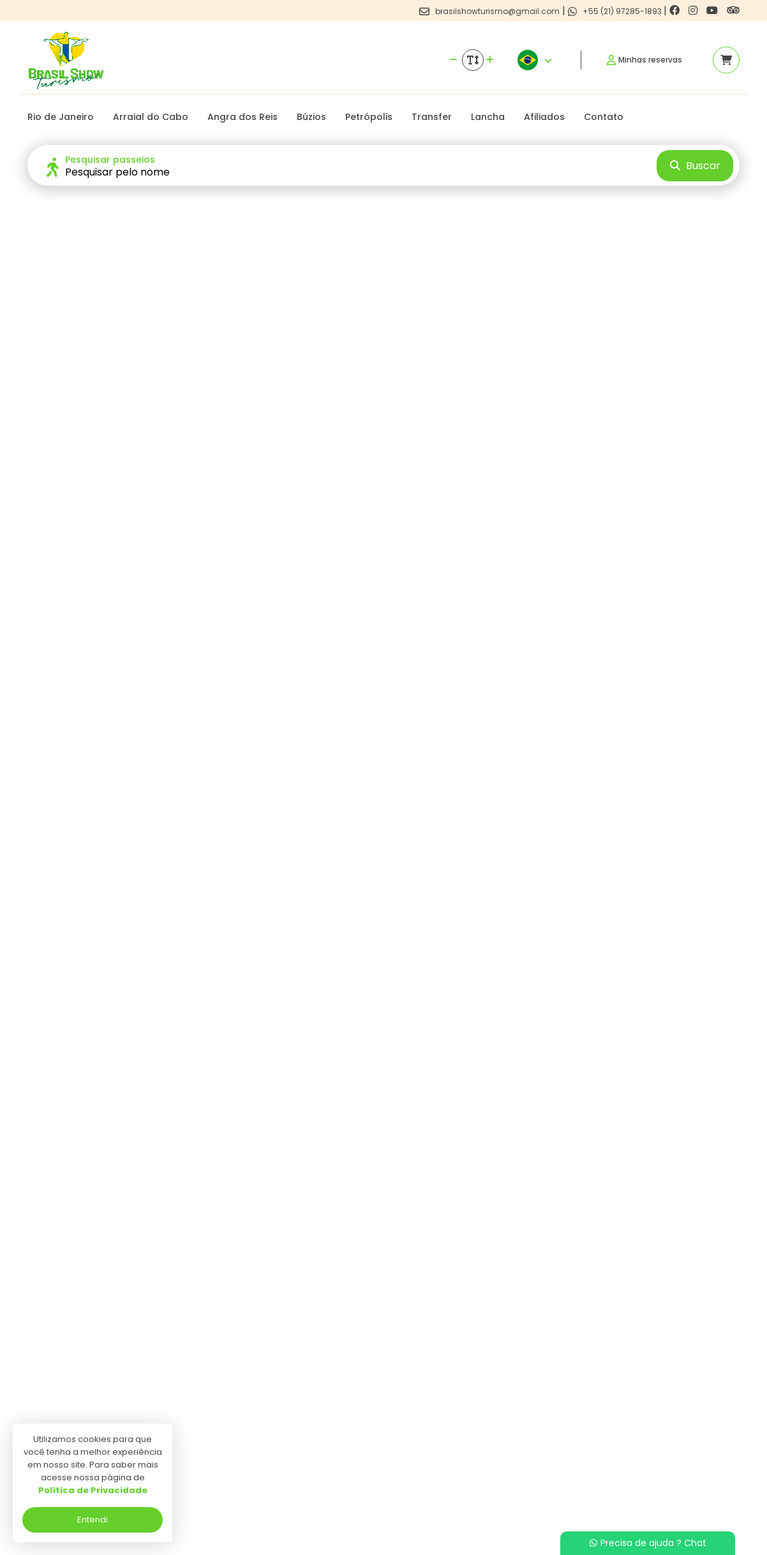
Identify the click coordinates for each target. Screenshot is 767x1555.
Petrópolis (368, 116)
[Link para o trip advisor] (733, 10)
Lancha (488, 116)
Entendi (92, 1520)
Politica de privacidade (328, 1414)
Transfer (432, 116)
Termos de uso (312, 1432)
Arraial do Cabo (150, 116)
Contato (603, 116)
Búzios (311, 116)
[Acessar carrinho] (726, 60)
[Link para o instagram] (694, 10)
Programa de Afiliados (329, 1451)
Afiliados (544, 116)
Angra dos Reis (242, 116)
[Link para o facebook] (675, 10)
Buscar (695, 165)
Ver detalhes (110, 1273)
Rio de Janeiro (60, 116)
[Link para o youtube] (713, 10)
